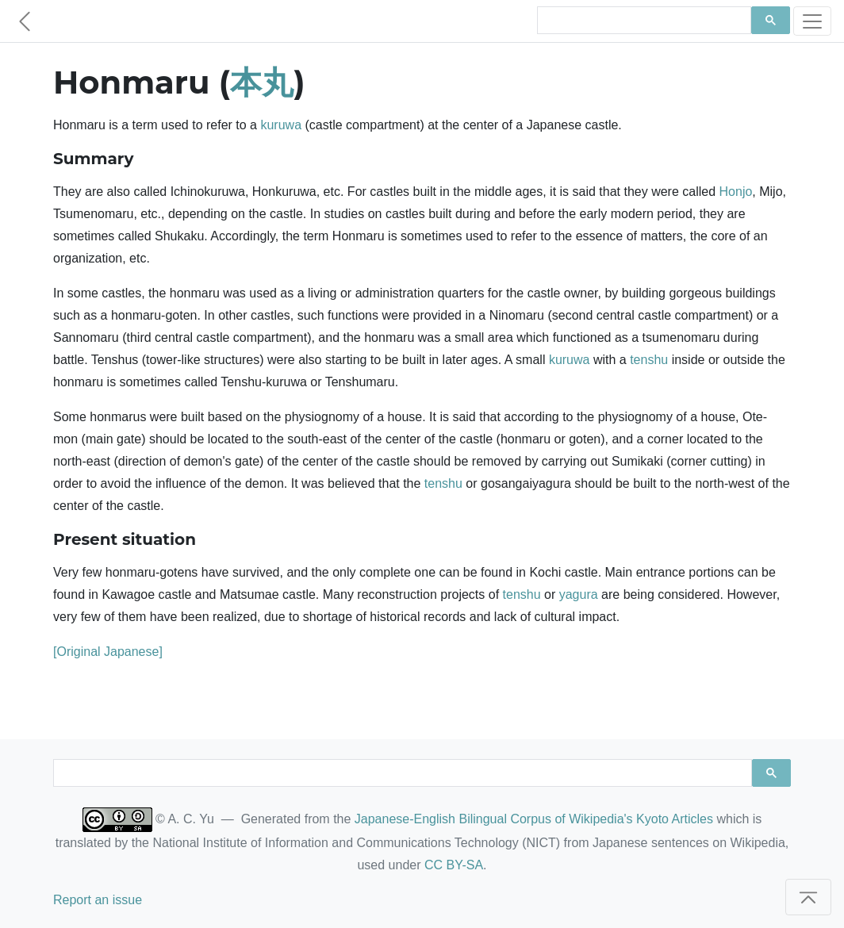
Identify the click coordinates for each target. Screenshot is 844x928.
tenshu (649, 359)
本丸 (261, 82)
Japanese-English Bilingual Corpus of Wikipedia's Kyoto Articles (534, 819)
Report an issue (97, 900)
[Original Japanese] (108, 651)
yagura (578, 594)
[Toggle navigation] (812, 21)
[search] (642, 20)
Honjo (736, 191)
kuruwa (280, 125)
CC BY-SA (453, 865)
